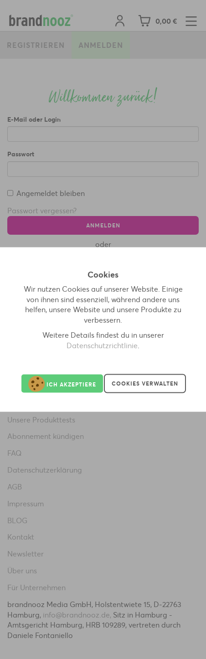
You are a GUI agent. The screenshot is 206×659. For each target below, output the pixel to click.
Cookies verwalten (145, 383)
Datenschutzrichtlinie (102, 345)
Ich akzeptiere (62, 383)
